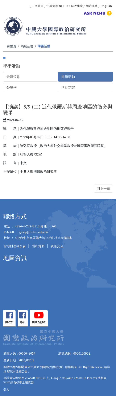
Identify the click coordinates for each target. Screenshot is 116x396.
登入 (6, 389)
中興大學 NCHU (57, 6)
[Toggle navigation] (107, 31)
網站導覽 (92, 6)
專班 (22, 322)
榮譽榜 (12, 87)
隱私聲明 (38, 246)
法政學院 (77, 6)
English (106, 6)
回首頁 (39, 6)
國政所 (9, 322)
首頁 (11, 46)
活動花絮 (68, 87)
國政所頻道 (39, 322)
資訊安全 (57, 246)
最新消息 (13, 76)
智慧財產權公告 (15, 246)
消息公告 (27, 46)
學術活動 (68, 76)
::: (31, 6)
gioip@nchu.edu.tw (34, 232)
